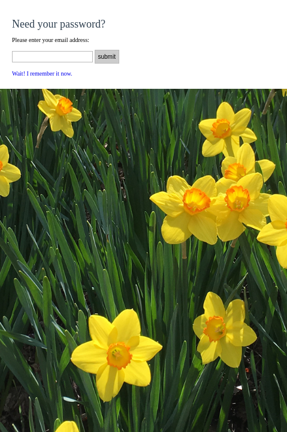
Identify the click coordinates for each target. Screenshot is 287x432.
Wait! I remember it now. (42, 73)
